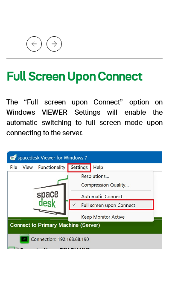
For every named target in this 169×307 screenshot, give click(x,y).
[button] (36, 44)
